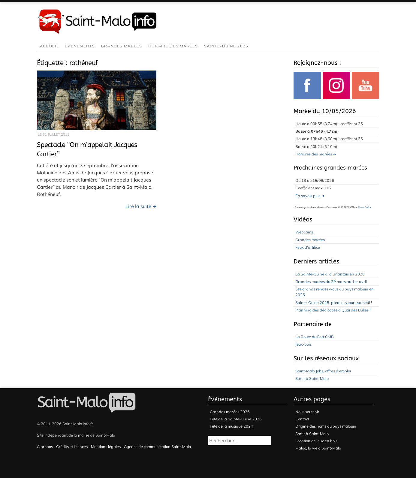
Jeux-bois (303, 344)
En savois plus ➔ (309, 195)
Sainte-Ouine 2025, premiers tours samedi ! (333, 302)
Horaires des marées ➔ (315, 154)
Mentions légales (106, 446)
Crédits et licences (72, 446)
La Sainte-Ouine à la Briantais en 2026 (330, 274)
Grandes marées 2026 (230, 411)
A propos (45, 446)
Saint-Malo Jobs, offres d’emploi (323, 370)
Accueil (49, 46)
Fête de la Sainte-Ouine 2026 (236, 418)
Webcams (304, 232)
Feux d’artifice (307, 247)
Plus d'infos (364, 207)
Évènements (80, 46)
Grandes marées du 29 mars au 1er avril (331, 281)
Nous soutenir (307, 411)
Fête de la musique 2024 (231, 426)
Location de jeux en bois (316, 440)
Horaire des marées (173, 46)
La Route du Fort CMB (314, 336)
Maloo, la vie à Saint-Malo (318, 448)
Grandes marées (121, 46)
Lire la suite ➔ (140, 206)
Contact (302, 418)
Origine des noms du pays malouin (325, 426)
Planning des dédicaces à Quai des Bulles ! (332, 310)
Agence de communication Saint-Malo (157, 446)
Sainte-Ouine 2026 (226, 46)
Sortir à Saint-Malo (312, 378)
